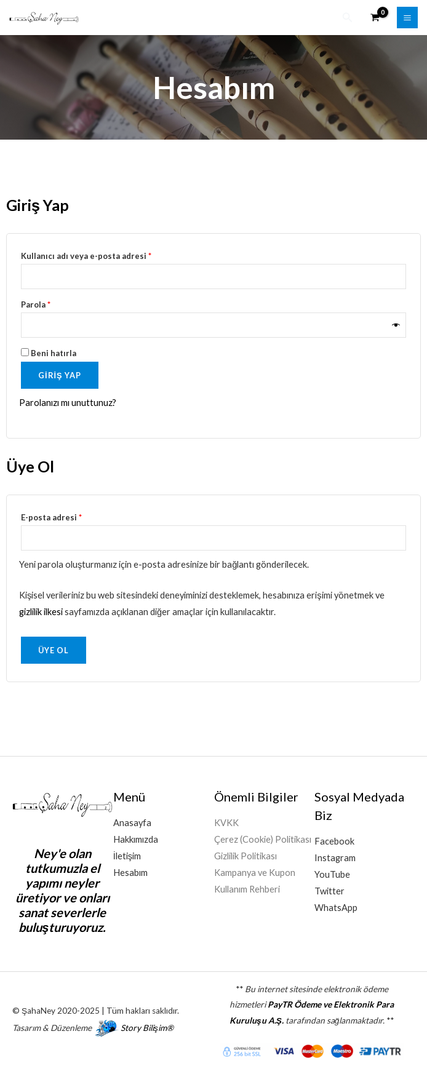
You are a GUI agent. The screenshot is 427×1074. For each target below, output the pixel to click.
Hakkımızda (135, 837)
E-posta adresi (65, 513)
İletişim (127, 854)
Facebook (334, 839)
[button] (347, 17)
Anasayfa (132, 821)
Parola (50, 301)
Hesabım (130, 870)
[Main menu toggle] (407, 16)
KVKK (226, 821)
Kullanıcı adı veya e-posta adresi (100, 252)
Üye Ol (53, 648)
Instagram (335, 856)
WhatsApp (335, 906)
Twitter (329, 889)
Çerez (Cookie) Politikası (262, 837)
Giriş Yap (59, 373)
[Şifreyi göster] (396, 323)
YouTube (332, 872)
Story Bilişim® (147, 1026)
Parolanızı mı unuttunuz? (67, 401)
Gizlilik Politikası (245, 854)
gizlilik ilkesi (41, 610)
